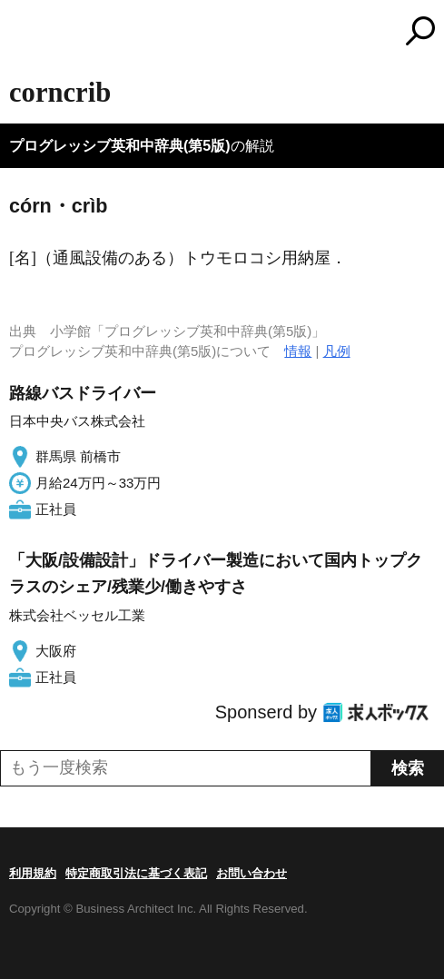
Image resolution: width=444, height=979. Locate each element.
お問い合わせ (251, 873)
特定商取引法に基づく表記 (136, 873)
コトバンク (297, 30)
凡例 (336, 351)
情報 (297, 351)
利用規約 (32, 873)
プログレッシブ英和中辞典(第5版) (120, 145)
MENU (22, 33)
